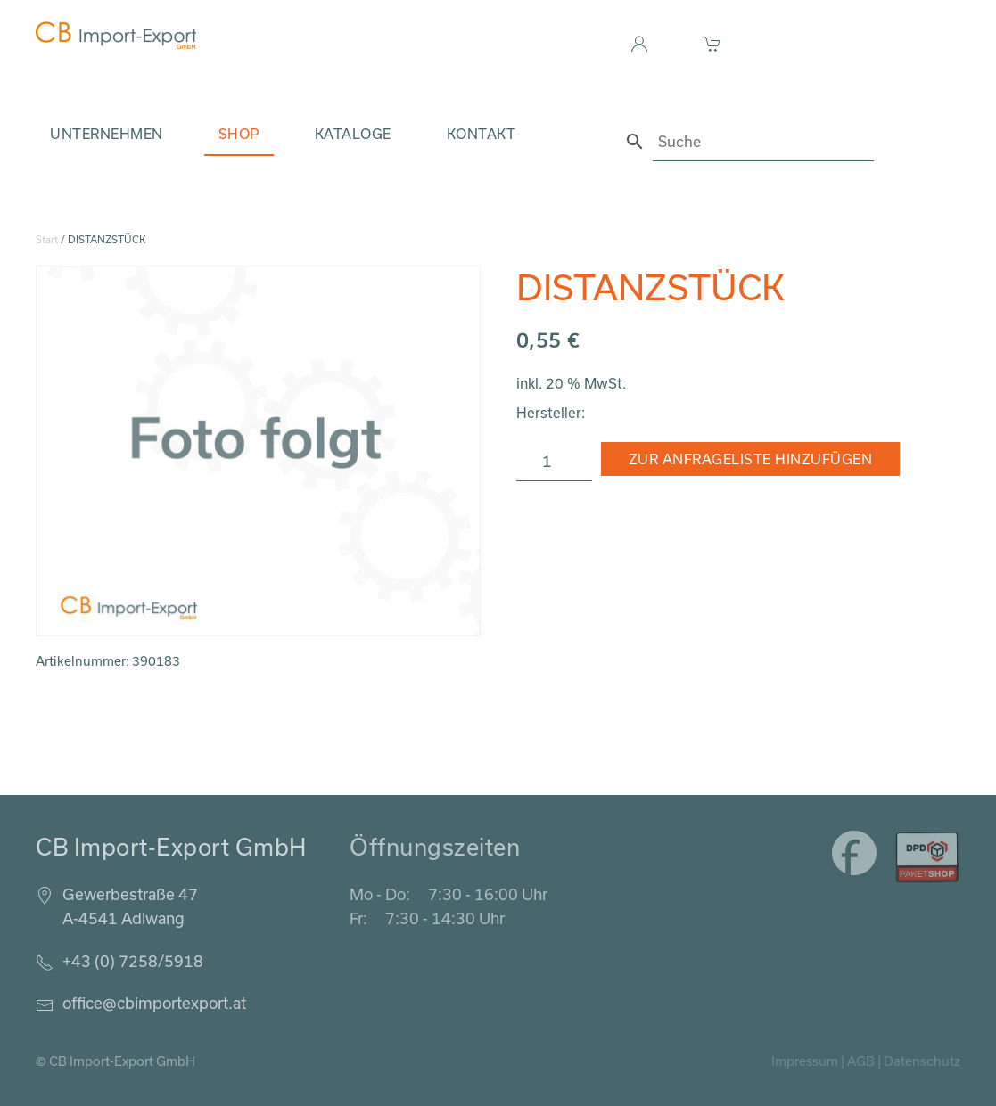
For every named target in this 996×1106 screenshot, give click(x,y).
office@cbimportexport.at (154, 1003)
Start (47, 239)
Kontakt (481, 134)
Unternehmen (106, 134)
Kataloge (353, 134)
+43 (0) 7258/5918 (132, 961)
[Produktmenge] (554, 461)
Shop (238, 134)
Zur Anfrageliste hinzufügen (751, 459)
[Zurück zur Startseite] (116, 35)
